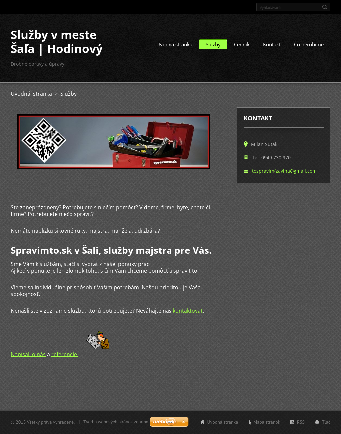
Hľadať (324, 7)
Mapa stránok (266, 422)
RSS (301, 422)
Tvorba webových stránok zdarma (115, 421)
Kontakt (272, 44)
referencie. (64, 354)
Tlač (326, 422)
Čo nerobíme (309, 44)
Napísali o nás (28, 354)
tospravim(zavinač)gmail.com (284, 171)
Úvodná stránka (174, 44)
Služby (213, 44)
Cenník (242, 44)
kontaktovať (188, 310)
